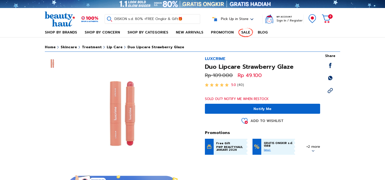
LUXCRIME (215, 59)
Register (296, 20)
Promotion (222, 32)
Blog (263, 32)
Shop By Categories (147, 32)
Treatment (92, 47)
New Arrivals (189, 32)
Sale (245, 32)
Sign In (281, 20)
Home (50, 47)
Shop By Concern (102, 32)
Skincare (69, 47)
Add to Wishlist (267, 121)
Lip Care (114, 47)
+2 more (313, 146)
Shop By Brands (61, 32)
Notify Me (262, 109)
